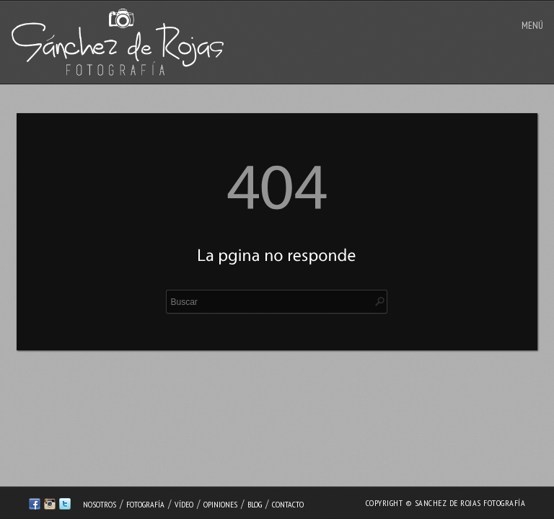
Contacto (288, 504)
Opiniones (220, 504)
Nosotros (99, 504)
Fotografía (145, 504)
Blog (254, 504)
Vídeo (184, 504)
